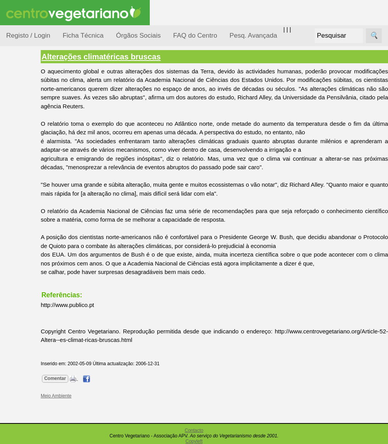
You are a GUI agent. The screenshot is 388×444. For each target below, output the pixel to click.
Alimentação (32, 117)
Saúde (24, 245)
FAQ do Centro (195, 35)
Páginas (16, 265)
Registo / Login (28, 35)
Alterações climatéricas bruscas (137, 56)
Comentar (92, 378)
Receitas (36, 300)
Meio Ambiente (35, 185)
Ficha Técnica (83, 35)
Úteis (12, 394)
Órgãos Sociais (138, 35)
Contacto (194, 430)
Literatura (37, 372)
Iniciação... (29, 171)
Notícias (26, 201)
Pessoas (27, 230)
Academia (38, 346)
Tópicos (16, 97)
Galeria (34, 359)
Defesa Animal (34, 156)
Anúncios (37, 312)
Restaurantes (42, 416)
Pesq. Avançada (253, 35)
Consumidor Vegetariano (31, 136)
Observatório (32, 215)
